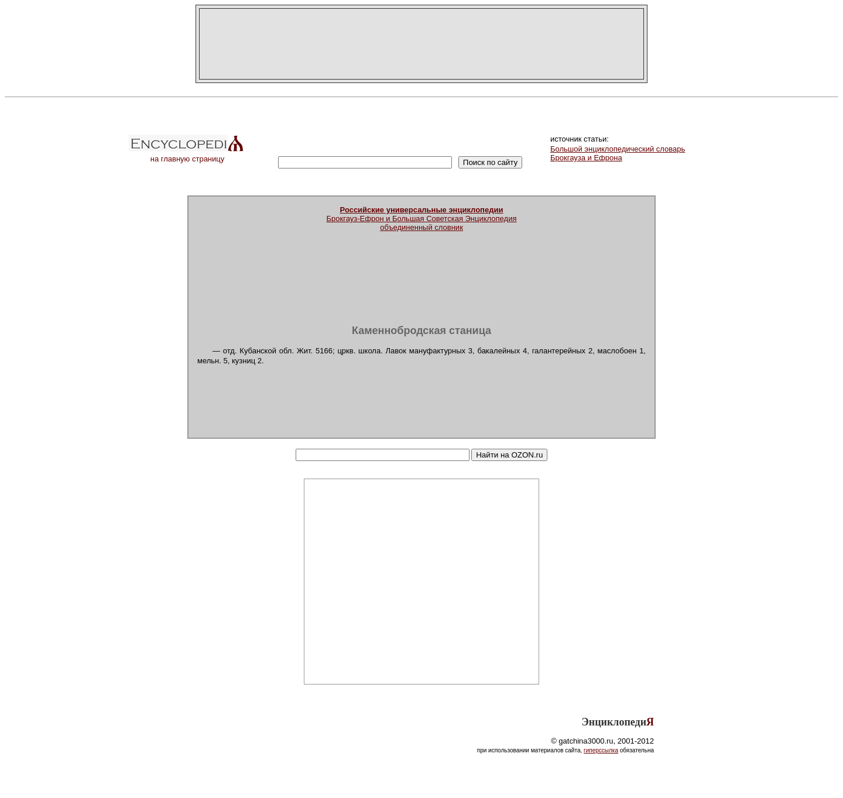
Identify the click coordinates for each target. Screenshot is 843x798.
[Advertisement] (421, 44)
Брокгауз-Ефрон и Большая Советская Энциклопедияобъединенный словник (422, 218)
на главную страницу (187, 155)
